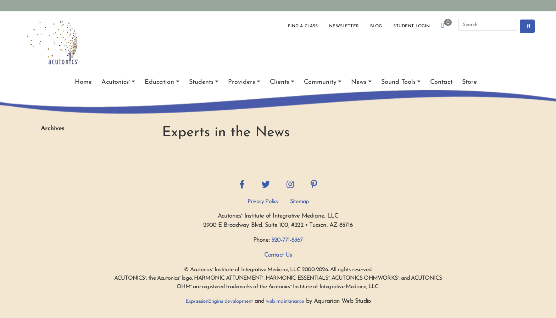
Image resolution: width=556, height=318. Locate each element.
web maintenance (285, 301)
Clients (279, 82)
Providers (241, 82)
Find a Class (303, 26)
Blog (376, 26)
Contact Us (278, 255)
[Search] (487, 25)
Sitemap (299, 201)
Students (201, 82)
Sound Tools (398, 82)
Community (320, 82)
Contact (441, 82)
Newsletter (344, 26)
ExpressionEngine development (219, 301)
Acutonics (115, 82)
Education (159, 82)
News (358, 82)
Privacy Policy (263, 201)
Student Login (411, 26)
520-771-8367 (287, 240)
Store (469, 82)
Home (83, 82)
